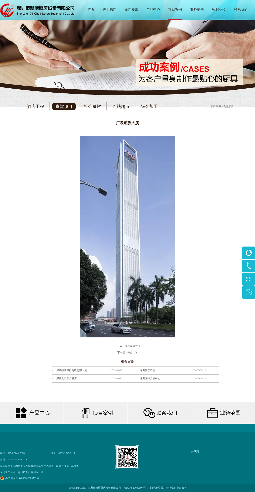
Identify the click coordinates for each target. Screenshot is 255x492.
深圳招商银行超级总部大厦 (71, 370)
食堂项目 (229, 106)
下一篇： (127, 352)
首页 (91, 9)
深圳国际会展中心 (150, 378)
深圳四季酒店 (147, 370)
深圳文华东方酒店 (66, 378)
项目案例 (216, 106)
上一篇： (127, 346)
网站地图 (154, 487)
